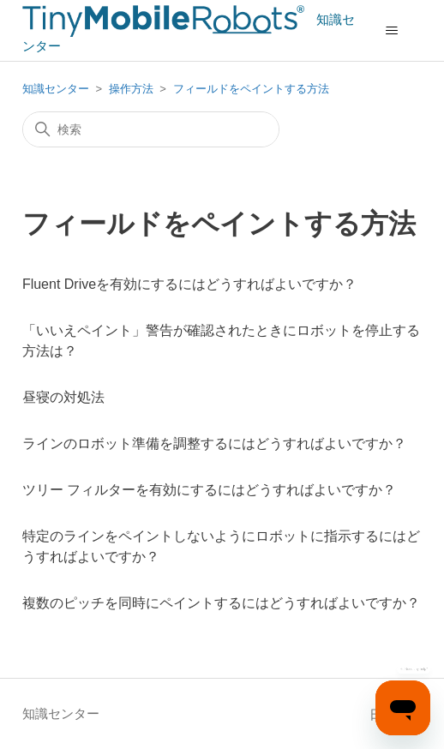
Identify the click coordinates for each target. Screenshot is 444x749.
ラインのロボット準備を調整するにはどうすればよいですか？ (214, 443)
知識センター (55, 88)
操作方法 (133, 88)
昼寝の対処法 (63, 397)
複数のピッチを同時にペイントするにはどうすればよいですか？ (221, 603)
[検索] (151, 129)
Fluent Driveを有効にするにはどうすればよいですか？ (189, 284)
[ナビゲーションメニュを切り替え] (391, 31)
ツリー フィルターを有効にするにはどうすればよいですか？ (209, 489)
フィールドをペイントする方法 (251, 88)
